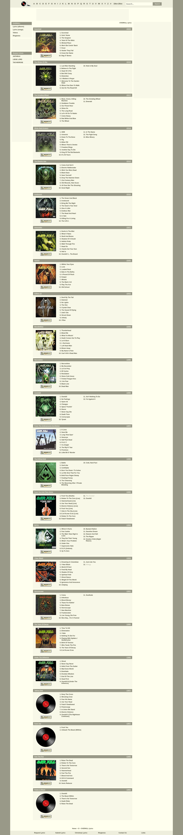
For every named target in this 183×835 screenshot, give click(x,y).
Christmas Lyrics (81, 833)
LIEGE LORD (17, 59)
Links (143, 833)
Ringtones (16, 36)
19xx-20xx (118, 4)
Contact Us (123, 833)
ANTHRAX (16, 56)
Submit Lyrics (60, 833)
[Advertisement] (82, 14)
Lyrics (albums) (18, 26)
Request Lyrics (39, 833)
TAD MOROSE (18, 62)
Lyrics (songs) (18, 30)
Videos (15, 33)
